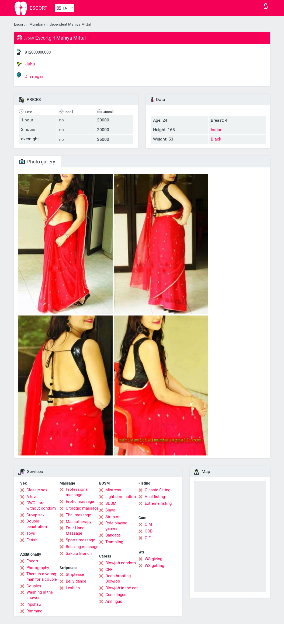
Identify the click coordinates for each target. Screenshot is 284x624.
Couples (33, 586)
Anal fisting (155, 496)
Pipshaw (33, 604)
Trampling (114, 541)
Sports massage (80, 540)
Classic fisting (157, 490)
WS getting (154, 565)
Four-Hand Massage (75, 530)
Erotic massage (80, 501)
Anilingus (113, 601)
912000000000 (38, 52)
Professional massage (77, 492)
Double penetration (36, 524)
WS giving (153, 558)
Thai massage (78, 515)
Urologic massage (82, 508)
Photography (37, 567)
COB (149, 531)
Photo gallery (37, 161)
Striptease (75, 574)
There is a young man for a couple (41, 577)
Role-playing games (116, 526)
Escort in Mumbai (28, 24)
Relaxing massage (82, 546)
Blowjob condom (120, 562)
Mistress (113, 490)
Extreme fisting (158, 503)
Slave (110, 510)
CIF (148, 537)
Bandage (113, 535)
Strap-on (112, 516)
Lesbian (73, 588)
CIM (148, 524)
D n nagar (30, 75)
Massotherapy (78, 521)
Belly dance (76, 581)
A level (32, 496)
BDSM (110, 503)
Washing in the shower (39, 595)
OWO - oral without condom (41, 505)
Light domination (120, 496)
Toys (30, 533)
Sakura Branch (79, 553)
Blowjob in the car (121, 588)
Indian (217, 129)
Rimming (34, 611)
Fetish (31, 540)
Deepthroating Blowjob (118, 578)
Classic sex (36, 490)
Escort (32, 561)
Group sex (35, 515)
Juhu (26, 64)
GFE (109, 569)
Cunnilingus (115, 594)
